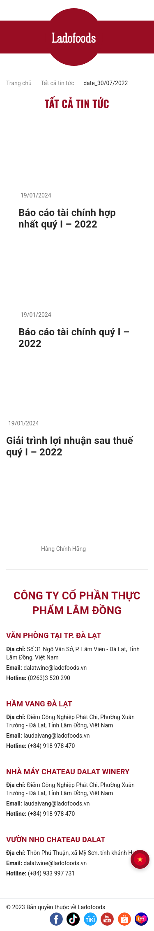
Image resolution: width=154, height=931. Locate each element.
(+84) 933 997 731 (51, 873)
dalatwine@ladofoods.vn (55, 667)
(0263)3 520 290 (49, 678)
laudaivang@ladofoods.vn (56, 735)
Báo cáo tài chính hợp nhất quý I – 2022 (67, 218)
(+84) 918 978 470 (51, 746)
